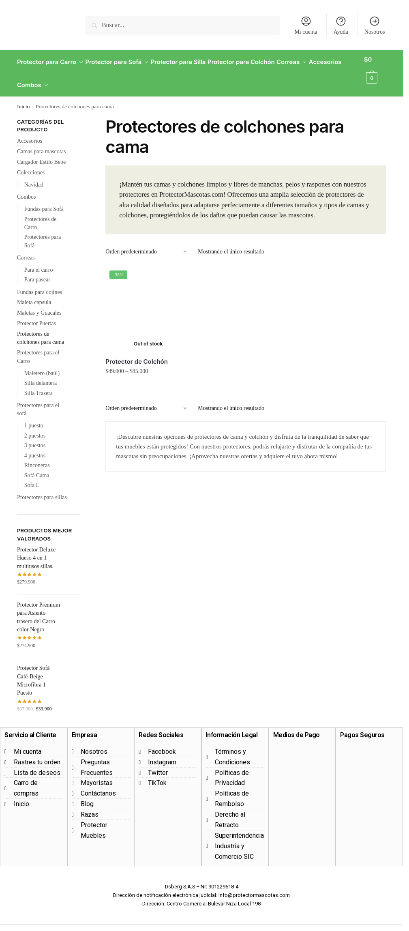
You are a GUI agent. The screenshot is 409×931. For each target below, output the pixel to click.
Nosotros (374, 25)
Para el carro (38, 260)
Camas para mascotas (41, 142)
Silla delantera (40, 373)
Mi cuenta (305, 25)
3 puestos (35, 436)
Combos (26, 187)
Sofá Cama (36, 466)
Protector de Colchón (136, 352)
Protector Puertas (36, 314)
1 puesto (33, 416)
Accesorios (29, 131)
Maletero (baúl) (42, 363)
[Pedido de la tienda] (146, 242)
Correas (26, 248)
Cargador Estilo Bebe (41, 152)
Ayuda (341, 25)
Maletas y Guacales (39, 303)
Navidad (33, 175)
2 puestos (35, 426)
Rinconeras (37, 456)
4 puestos (35, 446)
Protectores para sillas (42, 488)
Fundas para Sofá (44, 199)
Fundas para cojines (39, 282)
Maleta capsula (34, 293)
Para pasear (37, 270)
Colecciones (31, 163)
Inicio (23, 97)
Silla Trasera (38, 383)
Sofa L (32, 475)
